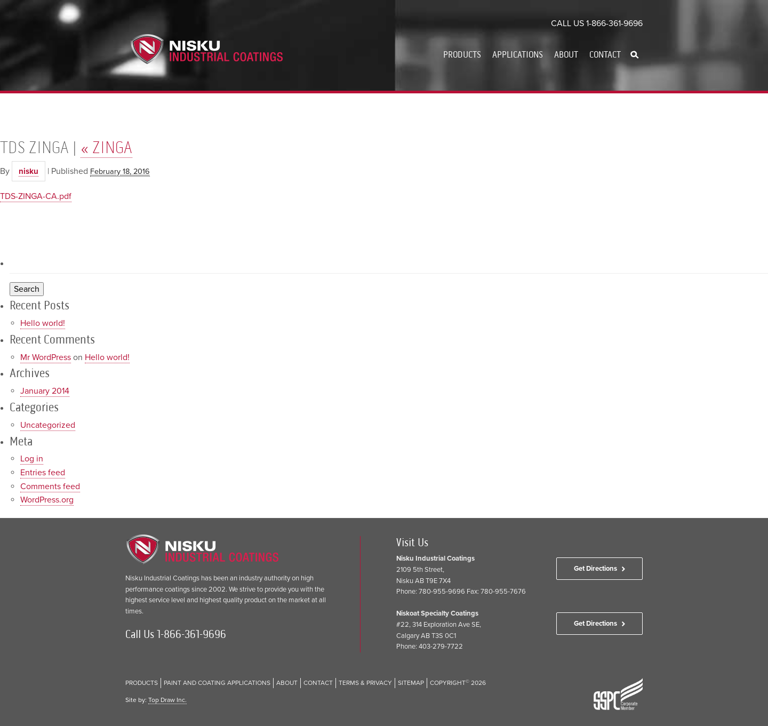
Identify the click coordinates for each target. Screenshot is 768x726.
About (566, 54)
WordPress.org (47, 499)
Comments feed (50, 486)
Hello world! (42, 323)
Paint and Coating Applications (217, 683)
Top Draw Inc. (167, 700)
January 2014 (44, 391)
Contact (605, 54)
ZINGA (106, 147)
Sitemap (411, 683)
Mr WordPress (45, 357)
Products (462, 54)
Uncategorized (47, 425)
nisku (28, 171)
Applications (517, 54)
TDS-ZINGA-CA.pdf (35, 196)
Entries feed (42, 472)
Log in (31, 458)
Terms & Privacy (365, 683)
